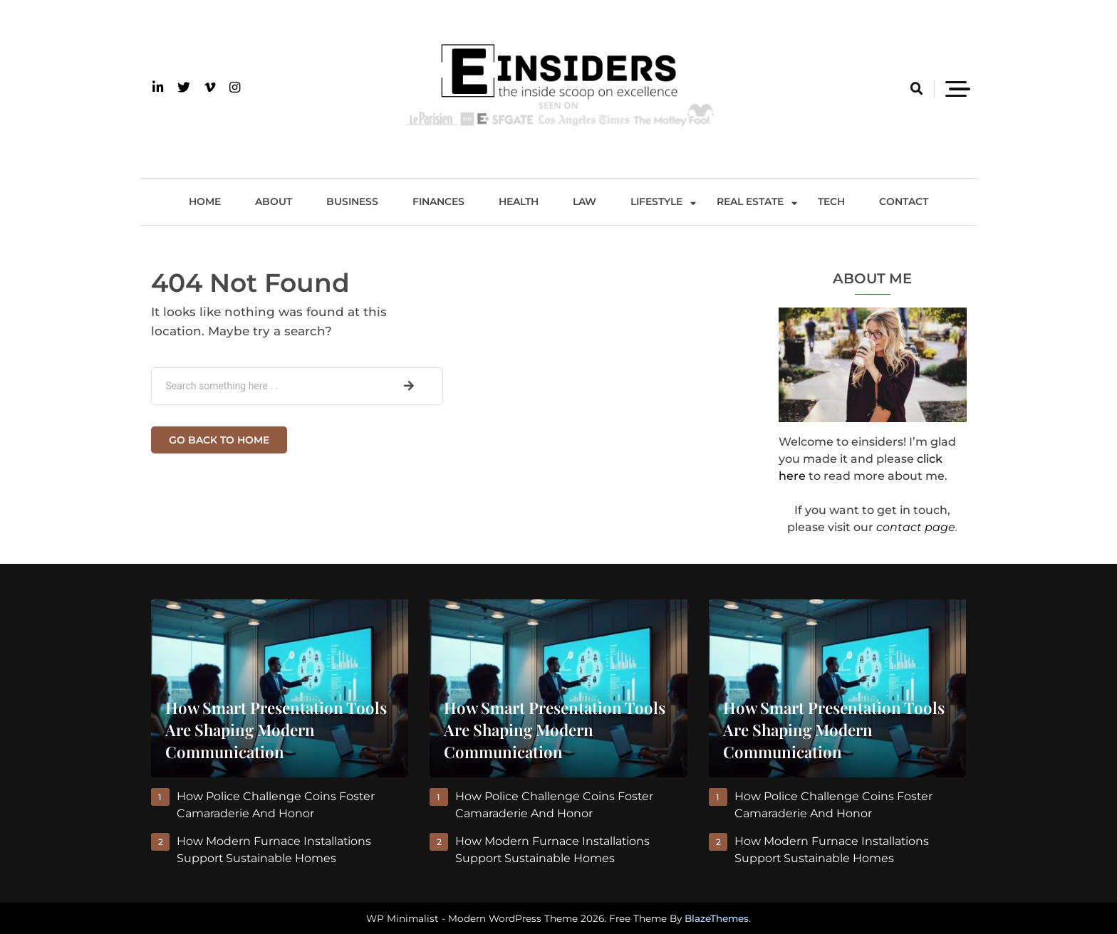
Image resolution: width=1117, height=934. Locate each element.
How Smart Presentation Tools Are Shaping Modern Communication (276, 729)
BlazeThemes (717, 918)
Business (352, 201)
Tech (831, 201)
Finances (438, 201)
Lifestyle (656, 201)
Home (205, 201)
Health (519, 201)
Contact (903, 201)
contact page (915, 527)
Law (584, 201)
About (273, 201)
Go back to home (219, 440)
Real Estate (750, 201)
